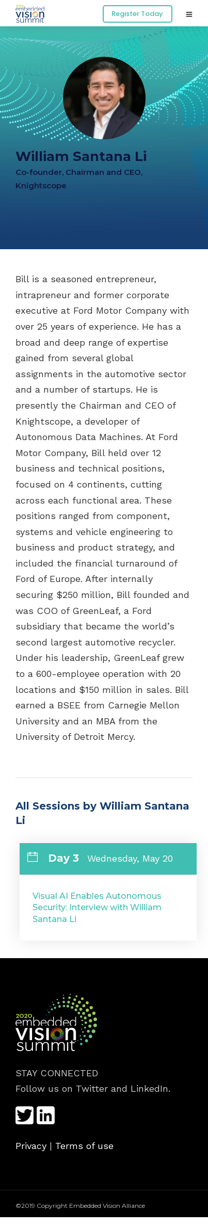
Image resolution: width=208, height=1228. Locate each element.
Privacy (30, 1145)
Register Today (137, 14)
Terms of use (84, 1145)
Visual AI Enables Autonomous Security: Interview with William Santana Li (97, 907)
